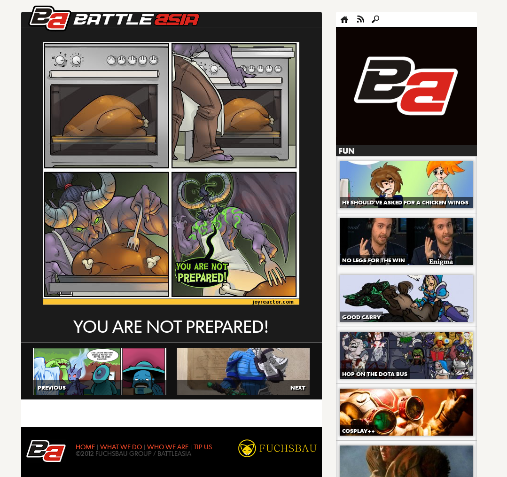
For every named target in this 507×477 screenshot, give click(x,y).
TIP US (203, 446)
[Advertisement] (406, 86)
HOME (85, 446)
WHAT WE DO (121, 446)
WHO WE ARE (167, 446)
